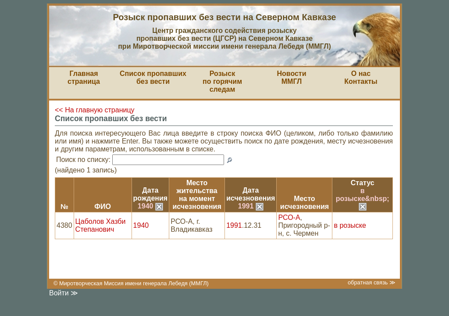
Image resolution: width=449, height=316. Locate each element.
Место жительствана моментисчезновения (197, 194)
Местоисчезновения (304, 202)
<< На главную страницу (95, 110)
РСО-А (289, 217)
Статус (362, 183)
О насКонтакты (360, 77)
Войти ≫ (63, 293)
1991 (251, 206)
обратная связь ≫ (372, 282)
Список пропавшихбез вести (153, 77)
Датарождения (150, 194)
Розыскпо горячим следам (222, 81)
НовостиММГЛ (291, 77)
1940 (150, 206)
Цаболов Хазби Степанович (100, 225)
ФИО (102, 206)
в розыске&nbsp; (362, 198)
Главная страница (84, 77)
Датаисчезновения (250, 194)
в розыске (350, 225)
